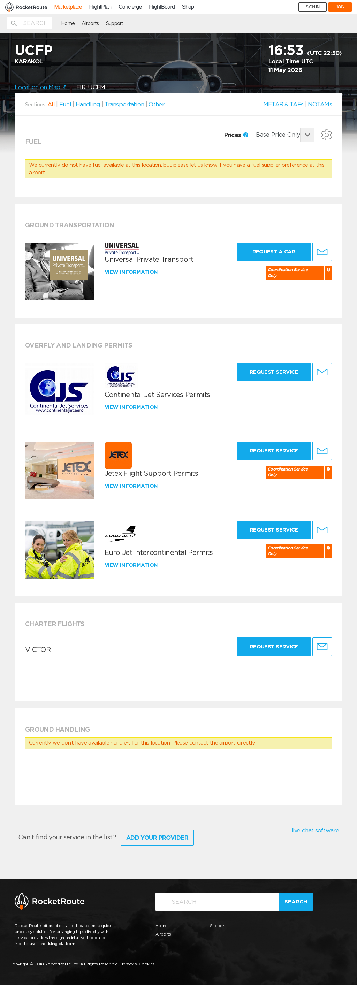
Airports (90, 23)
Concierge (130, 7)
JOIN (340, 7)
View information (132, 272)
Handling (88, 104)
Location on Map (40, 87)
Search (295, 902)
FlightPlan (100, 7)
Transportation (124, 104)
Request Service (274, 372)
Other (156, 104)
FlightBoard (162, 7)
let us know (203, 165)
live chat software (315, 830)
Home (68, 23)
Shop (188, 7)
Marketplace (68, 7)
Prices (236, 134)
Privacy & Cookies (137, 964)
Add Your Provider (157, 837)
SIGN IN (313, 7)
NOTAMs (320, 104)
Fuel (65, 104)
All (51, 104)
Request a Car (273, 252)
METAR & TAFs (283, 104)
